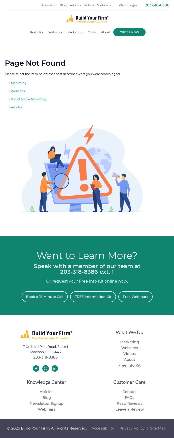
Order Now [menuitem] (129, 32)
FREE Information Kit (93, 297)
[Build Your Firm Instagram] (45, 368)
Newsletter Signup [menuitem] (47, 403)
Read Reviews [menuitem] (129, 403)
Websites (18, 91)
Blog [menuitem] (63, 5)
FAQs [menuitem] (129, 397)
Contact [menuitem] (129, 392)
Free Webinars (135, 297)
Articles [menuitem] (75, 5)
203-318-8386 (45, 357)
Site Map (158, 428)
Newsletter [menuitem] (49, 5)
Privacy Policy (132, 428)
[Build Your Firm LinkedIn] (55, 368)
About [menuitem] (105, 32)
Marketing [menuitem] (75, 32)
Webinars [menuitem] (104, 5)
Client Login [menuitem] (128, 5)
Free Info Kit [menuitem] (129, 365)
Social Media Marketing (28, 99)
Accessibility (103, 428)
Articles (16, 107)
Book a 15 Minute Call (44, 297)
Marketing (18, 83)
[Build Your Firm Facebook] (36, 368)
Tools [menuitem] (92, 32)
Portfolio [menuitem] (36, 32)
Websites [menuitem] (55, 32)
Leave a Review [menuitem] (129, 409)
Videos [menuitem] (89, 5)
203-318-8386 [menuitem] (157, 5)
